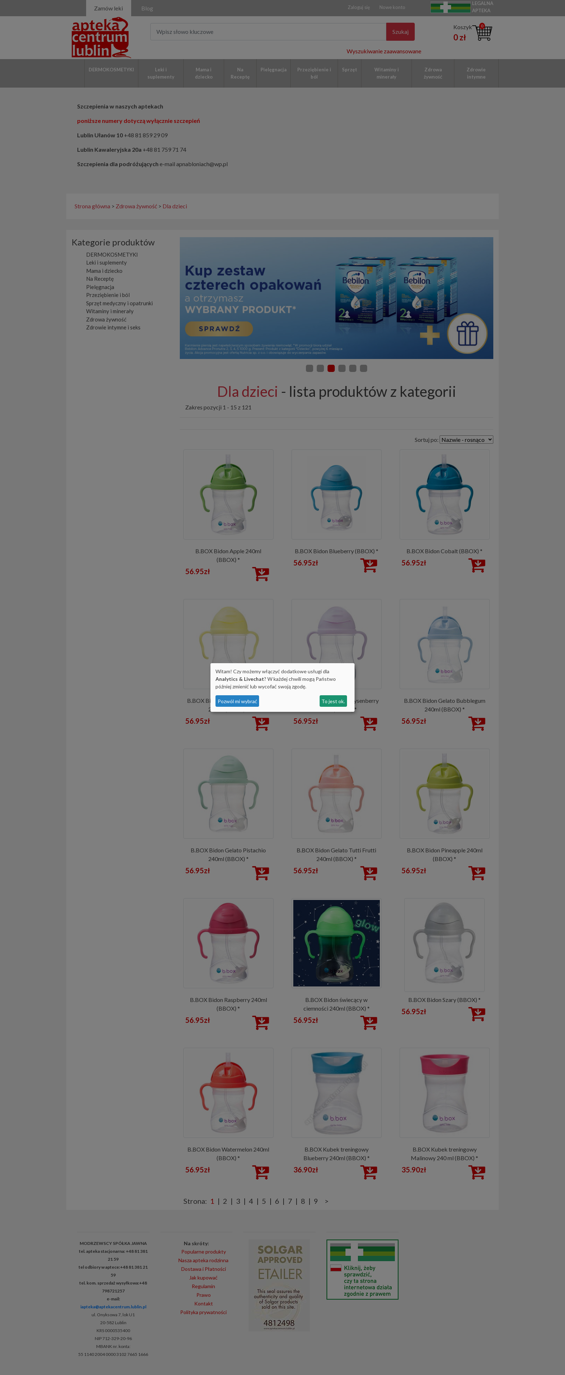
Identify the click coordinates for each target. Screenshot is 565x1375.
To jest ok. (333, 701)
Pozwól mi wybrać (237, 701)
